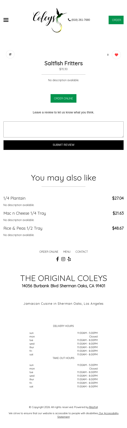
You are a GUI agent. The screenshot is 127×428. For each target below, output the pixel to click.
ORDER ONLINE (63, 98)
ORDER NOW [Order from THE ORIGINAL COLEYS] (116, 21)
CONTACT (81, 251)
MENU (66, 251)
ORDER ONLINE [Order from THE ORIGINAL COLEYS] (48, 251)
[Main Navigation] (6, 20)
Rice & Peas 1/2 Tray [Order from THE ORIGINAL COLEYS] (22, 228)
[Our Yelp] (69, 259)
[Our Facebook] (57, 259)
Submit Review (63, 144)
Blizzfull (93, 407)
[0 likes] (115, 55)
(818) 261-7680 (79, 19)
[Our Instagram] (63, 259)
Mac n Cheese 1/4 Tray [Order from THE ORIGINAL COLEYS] (24, 213)
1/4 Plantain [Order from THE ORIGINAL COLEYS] (14, 198)
